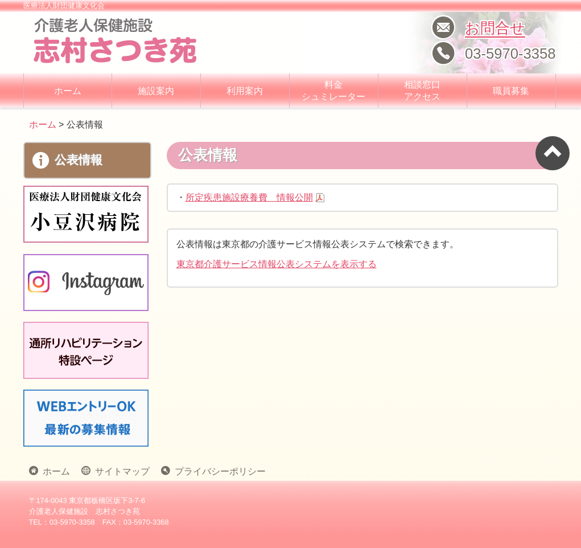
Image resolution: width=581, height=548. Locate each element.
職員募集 (511, 91)
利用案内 (244, 91)
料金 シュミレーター (333, 90)
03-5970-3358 (510, 54)
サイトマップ (120, 470)
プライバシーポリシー (218, 470)
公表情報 (67, 160)
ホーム (67, 91)
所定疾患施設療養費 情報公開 (249, 197)
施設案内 (156, 91)
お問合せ (495, 28)
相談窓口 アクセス (422, 90)
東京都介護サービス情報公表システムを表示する (276, 264)
